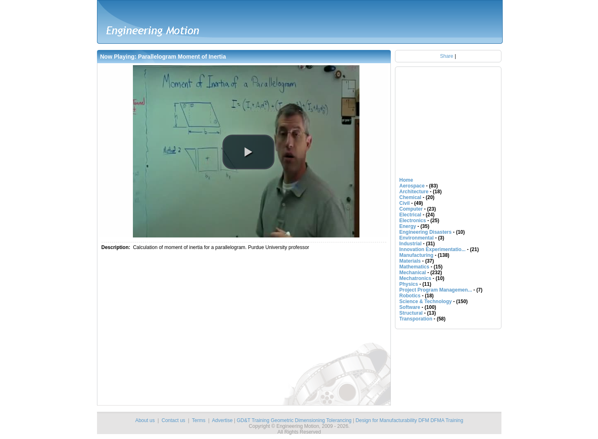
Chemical (410, 197)
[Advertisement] (205, 330)
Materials (410, 261)
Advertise (222, 420)
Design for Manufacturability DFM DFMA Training (409, 420)
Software (410, 307)
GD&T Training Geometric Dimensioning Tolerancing (293, 420)
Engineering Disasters (425, 232)
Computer (411, 209)
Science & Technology (425, 301)
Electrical (410, 215)
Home (406, 180)
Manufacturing (416, 255)
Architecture (414, 192)
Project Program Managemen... (435, 290)
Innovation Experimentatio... (432, 249)
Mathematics (414, 267)
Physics (408, 284)
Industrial (410, 244)
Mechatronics (415, 278)
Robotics (410, 296)
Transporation (416, 319)
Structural (411, 313)
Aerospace (412, 186)
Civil (404, 203)
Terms (199, 420)
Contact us (173, 420)
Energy (407, 226)
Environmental (416, 238)
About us (145, 420)
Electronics (412, 220)
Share (446, 56)
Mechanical (412, 272)
